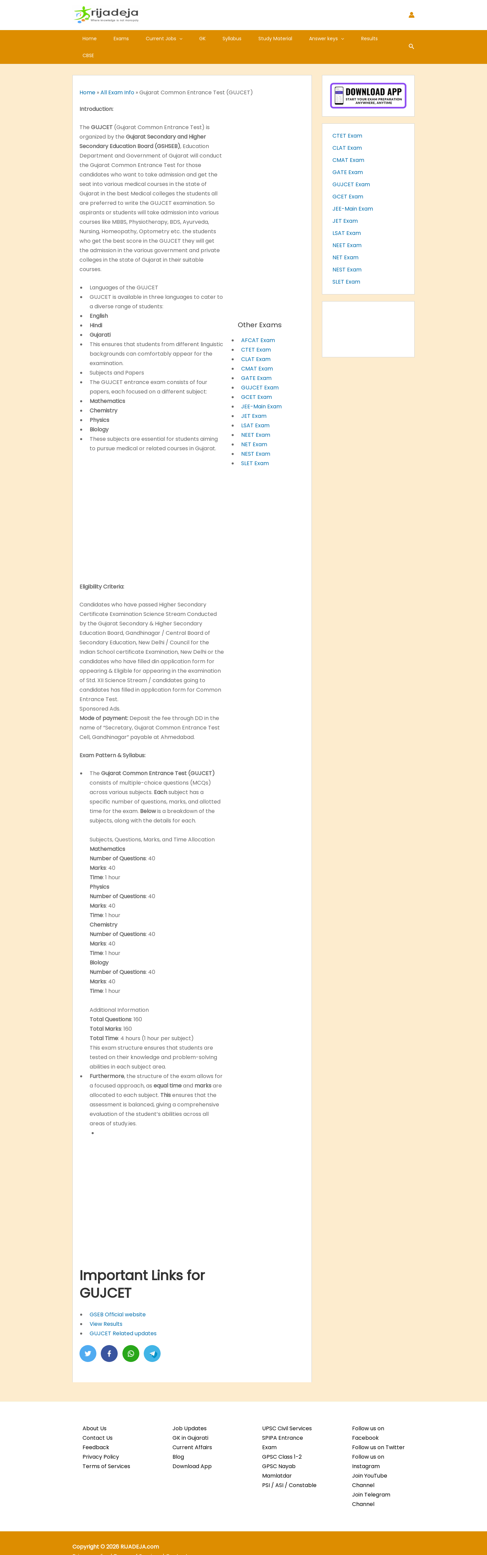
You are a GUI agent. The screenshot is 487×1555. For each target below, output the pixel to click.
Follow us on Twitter (378, 1430)
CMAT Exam (257, 352)
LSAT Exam (255, 408)
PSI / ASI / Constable (289, 1468)
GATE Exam (256, 361)
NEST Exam (255, 437)
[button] (169, 38)
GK (188, 38)
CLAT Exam (256, 342)
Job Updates (189, 1411)
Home (87, 38)
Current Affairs (192, 1430)
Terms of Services (106, 1449)
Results (339, 38)
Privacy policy (90, 1539)
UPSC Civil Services (287, 1411)
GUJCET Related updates (123, 1316)
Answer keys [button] (300, 38)
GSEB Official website (118, 1297)
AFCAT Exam (258, 323)
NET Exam (254, 427)
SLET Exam (255, 446)
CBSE (366, 38)
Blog (178, 1440)
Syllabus (213, 38)
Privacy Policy (101, 1440)
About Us (95, 1411)
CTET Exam (256, 333)
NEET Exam (255, 418)
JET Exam (253, 399)
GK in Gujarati (190, 1421)
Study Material (253, 38)
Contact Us (98, 1421)
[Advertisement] (152, 499)
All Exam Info (117, 75)
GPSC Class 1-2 (282, 1440)
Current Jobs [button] (154, 38)
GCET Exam (256, 380)
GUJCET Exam (260, 371)
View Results (106, 1307)
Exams (115, 38)
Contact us (180, 1539)
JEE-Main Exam (261, 389)
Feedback (96, 1430)
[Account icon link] (412, 15)
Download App (192, 1449)
